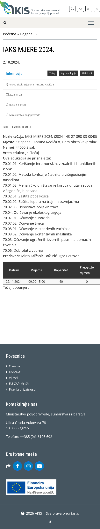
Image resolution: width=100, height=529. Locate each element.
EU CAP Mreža (19, 384)
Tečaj (52, 73)
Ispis (5, 126)
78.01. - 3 (87, 73)
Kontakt (14, 372)
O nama (14, 366)
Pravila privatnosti (22, 389)
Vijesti (13, 378)
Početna (9, 34)
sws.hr (50, 521)
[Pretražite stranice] (5, 23)
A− (88, 8)
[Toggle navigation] (91, 23)
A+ (80, 8)
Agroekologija (68, 73)
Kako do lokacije (22, 126)
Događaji (27, 34)
